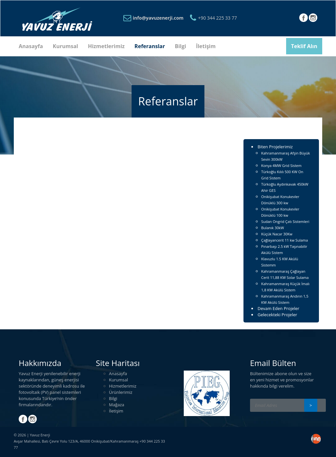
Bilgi (180, 46)
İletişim (206, 46)
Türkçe (293, 18)
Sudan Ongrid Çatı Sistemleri (285, 221)
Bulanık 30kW (272, 227)
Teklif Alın (304, 46)
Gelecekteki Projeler (277, 315)
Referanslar (150, 46)
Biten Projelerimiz (275, 147)
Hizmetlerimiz (106, 46)
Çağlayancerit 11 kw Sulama (284, 240)
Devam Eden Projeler (278, 308)
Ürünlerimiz (120, 392)
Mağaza (116, 405)
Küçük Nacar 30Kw (276, 233)
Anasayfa (31, 46)
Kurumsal (65, 46)
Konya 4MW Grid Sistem (281, 165)
